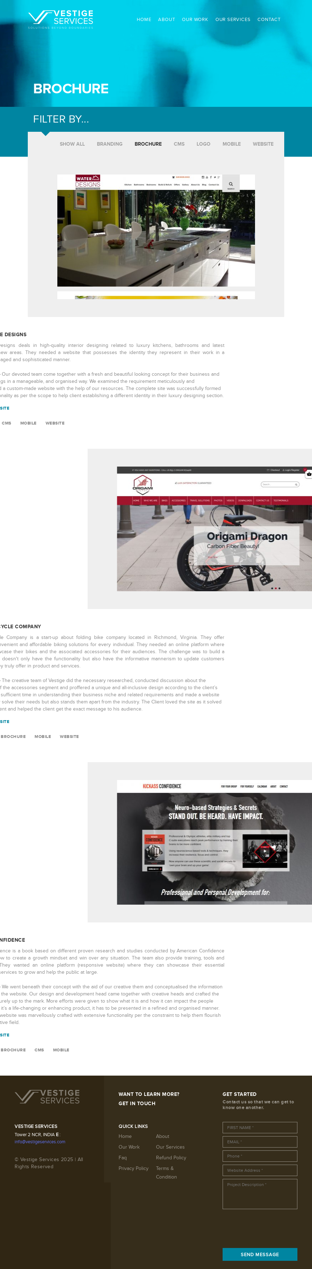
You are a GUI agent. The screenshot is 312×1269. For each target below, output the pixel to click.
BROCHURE (148, 144)
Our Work (129, 1147)
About (162, 1136)
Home (125, 1136)
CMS (179, 144)
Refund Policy (171, 1158)
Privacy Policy (134, 1168)
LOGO (203, 144)
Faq (123, 1158)
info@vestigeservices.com (40, 1142)
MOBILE (232, 144)
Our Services (170, 1147)
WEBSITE (263, 144)
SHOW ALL (72, 144)
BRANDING (110, 144)
